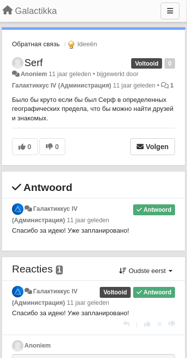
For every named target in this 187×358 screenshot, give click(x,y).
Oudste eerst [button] (146, 270)
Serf (33, 62)
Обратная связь (36, 44)
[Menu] (170, 10)
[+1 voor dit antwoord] (147, 324)
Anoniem (33, 74)
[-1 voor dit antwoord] (172, 324)
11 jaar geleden (88, 220)
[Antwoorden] (126, 324)
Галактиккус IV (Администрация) (61, 85)
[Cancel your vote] (159, 324)
